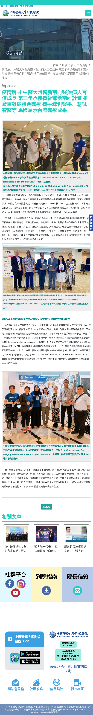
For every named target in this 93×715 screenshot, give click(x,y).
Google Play (30, 654)
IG (21, 583)
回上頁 (46, 507)
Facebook (9, 583)
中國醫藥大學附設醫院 (68, 635)
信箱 (77, 590)
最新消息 (82, 65)
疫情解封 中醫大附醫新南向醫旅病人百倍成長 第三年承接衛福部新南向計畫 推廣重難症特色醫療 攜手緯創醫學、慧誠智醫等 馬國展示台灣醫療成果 (46, 73)
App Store (30, 661)
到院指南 (46, 590)
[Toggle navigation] (88, 13)
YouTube (15, 592)
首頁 (55, 65)
